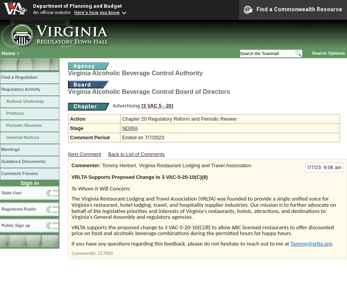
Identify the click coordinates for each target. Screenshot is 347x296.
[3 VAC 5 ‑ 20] (157, 106)
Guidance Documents (23, 161)
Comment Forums (19, 173)
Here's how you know (97, 12)
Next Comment (84, 154)
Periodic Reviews (24, 125)
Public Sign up (16, 225)
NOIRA (130, 128)
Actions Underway (25, 101)
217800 (105, 253)
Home (9, 53)
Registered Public (19, 209)
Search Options (328, 53)
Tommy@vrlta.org (311, 243)
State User (12, 192)
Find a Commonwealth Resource (293, 10)
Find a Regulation (19, 77)
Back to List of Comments (136, 154)
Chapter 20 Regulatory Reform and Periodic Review (179, 119)
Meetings (10, 149)
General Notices (22, 137)
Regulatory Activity (20, 89)
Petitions (15, 113)
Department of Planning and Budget (77, 6)
